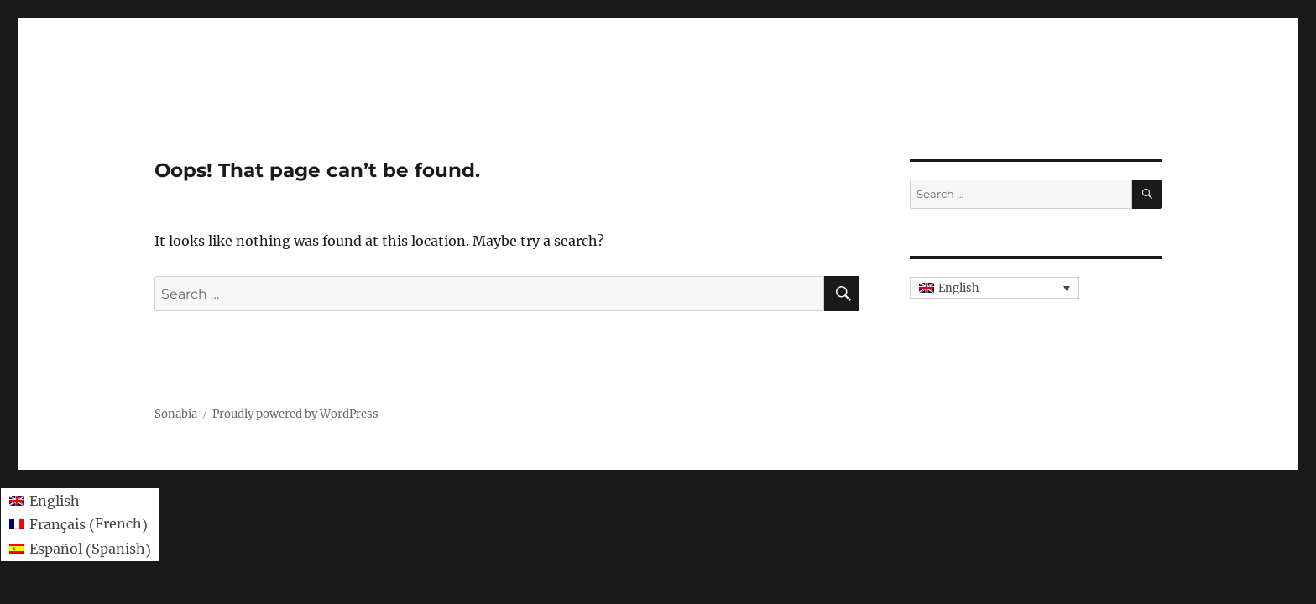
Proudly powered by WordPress (295, 414)
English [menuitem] (958, 288)
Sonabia (175, 414)
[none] (994, 288)
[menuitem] (994, 288)
